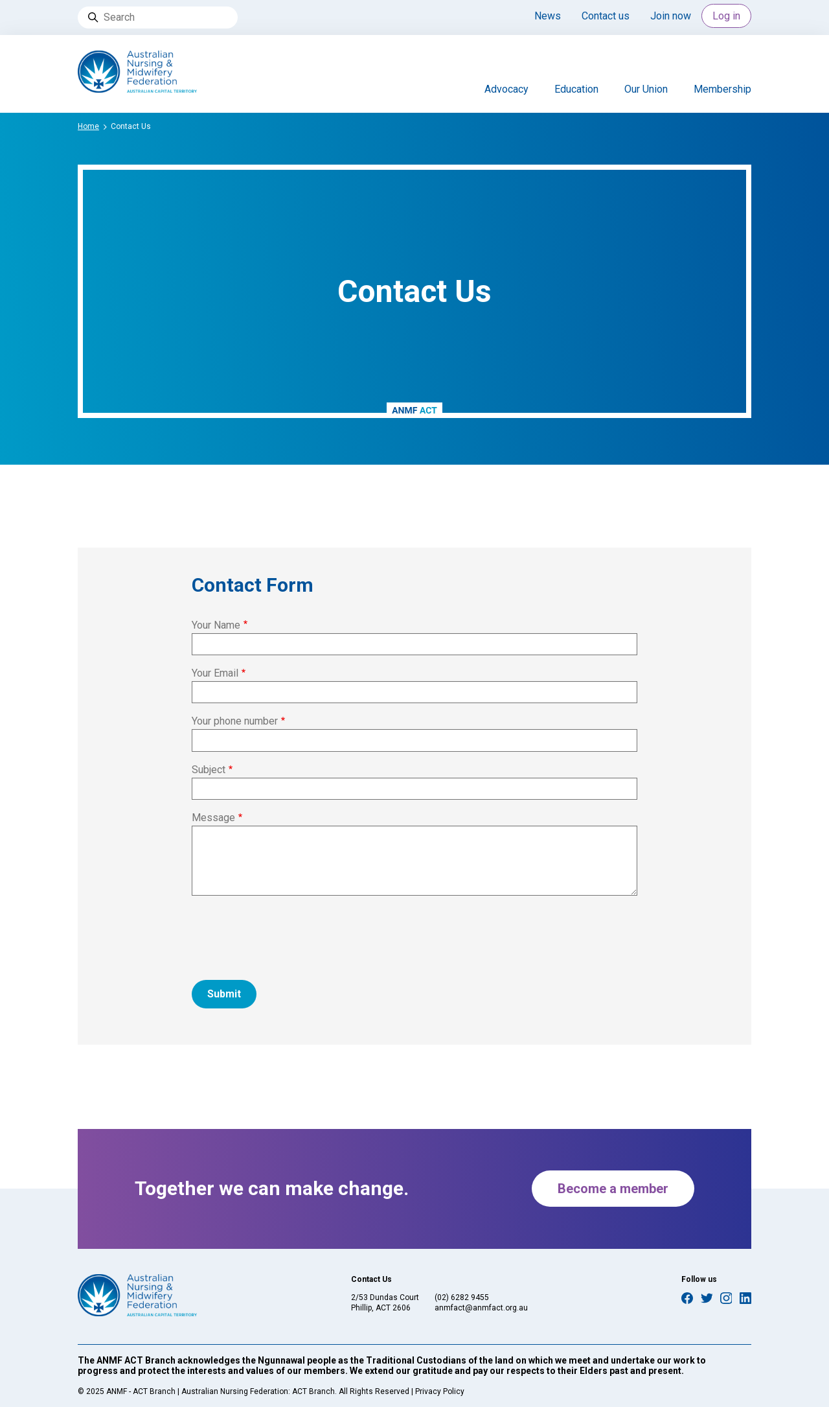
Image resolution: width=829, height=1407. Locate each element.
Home (88, 126)
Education (576, 89)
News (547, 16)
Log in (726, 16)
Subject (208, 769)
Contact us (606, 16)
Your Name (216, 625)
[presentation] (290, 931)
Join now (670, 16)
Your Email (215, 673)
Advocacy (506, 89)
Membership (722, 89)
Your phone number (235, 721)
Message (213, 817)
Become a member (613, 1188)
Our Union (646, 89)
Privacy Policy (439, 1391)
